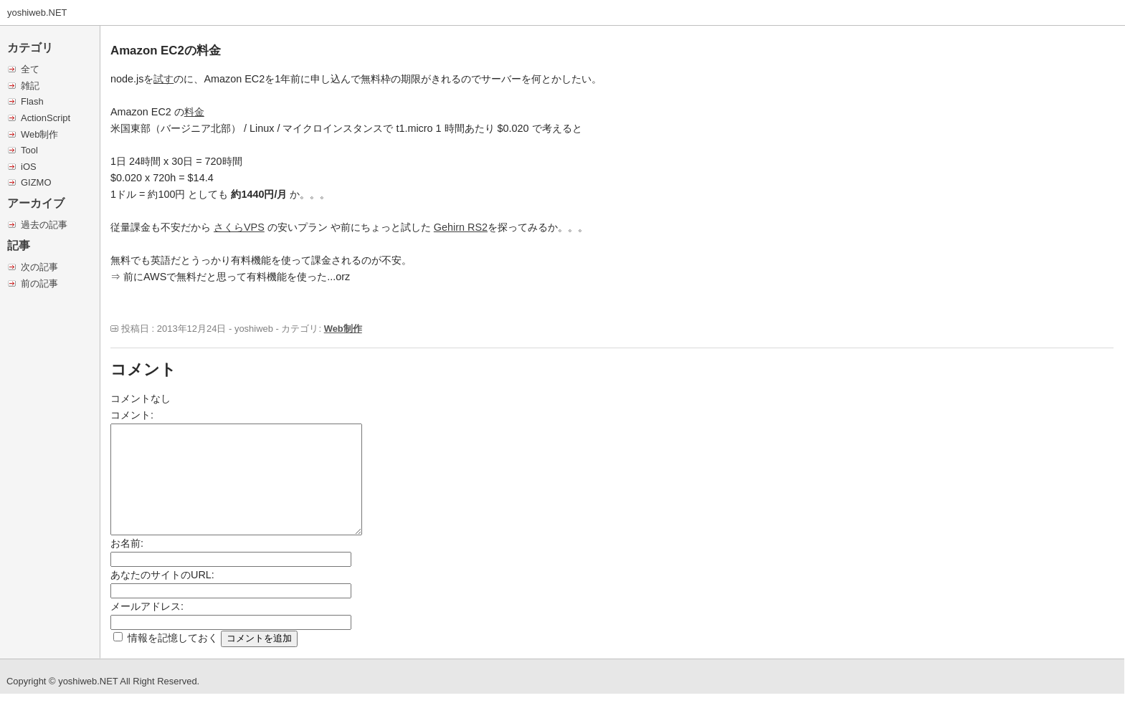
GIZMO (36, 182)
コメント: (131, 415)
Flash (32, 101)
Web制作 (39, 134)
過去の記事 (44, 224)
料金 (194, 112)
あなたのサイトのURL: (162, 574)
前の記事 (39, 283)
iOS (29, 166)
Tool (29, 150)
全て (30, 69)
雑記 (30, 85)
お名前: (126, 543)
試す (163, 79)
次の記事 (39, 267)
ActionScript (45, 118)
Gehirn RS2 (461, 227)
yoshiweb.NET (37, 12)
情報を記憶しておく (173, 638)
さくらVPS (239, 227)
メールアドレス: (147, 606)
